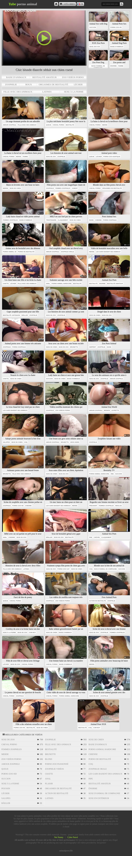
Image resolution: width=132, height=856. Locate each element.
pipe (91, 779)
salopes (6, 442)
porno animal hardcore (62, 283)
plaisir (49, 783)
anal (48, 283)
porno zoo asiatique (111, 156)
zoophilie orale (67, 251)
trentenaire (51, 220)
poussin (5, 788)
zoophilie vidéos (54, 769)
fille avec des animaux (17, 91)
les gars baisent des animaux (108, 251)
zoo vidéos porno (73, 77)
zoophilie (11, 84)
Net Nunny (58, 837)
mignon (107, 410)
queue (48, 125)
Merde (104, 125)
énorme (113, 66)
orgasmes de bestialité (53, 84)
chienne (98, 220)
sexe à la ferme (73, 91)
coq (25, 442)
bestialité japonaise (11, 315)
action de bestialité (97, 601)
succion (92, 27)
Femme (25, 156)
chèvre (97, 537)
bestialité (70, 125)
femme (120, 66)
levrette (115, 410)
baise (91, 220)
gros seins (74, 442)
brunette (74, 347)
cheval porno (58, 125)
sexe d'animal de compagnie (98, 66)
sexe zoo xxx (94, 46)
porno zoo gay (63, 569)
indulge (118, 505)
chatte (6, 283)
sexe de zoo (51, 156)
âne (112, 474)
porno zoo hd (116, 27)
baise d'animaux (16, 77)
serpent (92, 347)
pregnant (93, 505)
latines (46, 91)
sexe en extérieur (99, 798)
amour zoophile (9, 125)
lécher (78, 84)
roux (28, 84)
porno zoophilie (110, 220)
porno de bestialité (26, 251)
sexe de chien (15, 188)
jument (75, 188)
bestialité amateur (44, 77)
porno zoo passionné (56, 764)
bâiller (25, 315)
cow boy (32, 632)
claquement (63, 220)
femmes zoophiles (62, 188)
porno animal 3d (9, 251)
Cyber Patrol (72, 837)
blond (48, 759)
